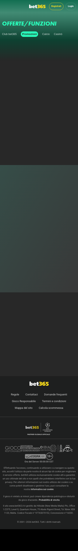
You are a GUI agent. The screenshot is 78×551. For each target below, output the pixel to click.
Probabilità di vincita (49, 500)
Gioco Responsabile (24, 401)
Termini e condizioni (54, 401)
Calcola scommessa (51, 407)
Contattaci (31, 394)
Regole (15, 394)
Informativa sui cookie (42, 489)
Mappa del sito (23, 407)
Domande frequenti (55, 394)
